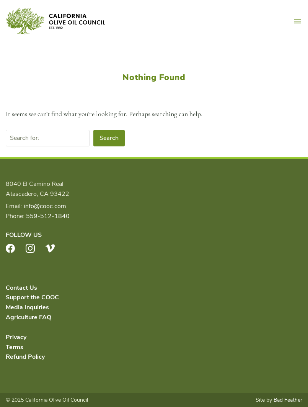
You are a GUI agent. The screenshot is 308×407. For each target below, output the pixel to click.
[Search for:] (48, 138)
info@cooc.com (45, 206)
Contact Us (21, 288)
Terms (14, 347)
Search (109, 138)
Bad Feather (288, 400)
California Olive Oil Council (55, 21)
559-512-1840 (48, 216)
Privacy (16, 337)
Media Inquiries (27, 307)
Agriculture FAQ (28, 317)
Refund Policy (25, 357)
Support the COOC (32, 297)
